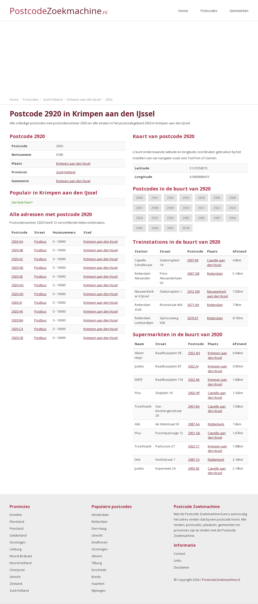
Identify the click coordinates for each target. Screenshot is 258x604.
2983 (201, 218)
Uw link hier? (22, 202)
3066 (154, 228)
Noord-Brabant (21, 556)
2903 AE (193, 468)
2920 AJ (17, 302)
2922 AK (194, 379)
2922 (216, 208)
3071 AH (193, 304)
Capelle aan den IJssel (216, 262)
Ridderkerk (216, 424)
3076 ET (192, 318)
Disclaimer (181, 567)
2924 (139, 218)
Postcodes (208, 10)
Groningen (18, 542)
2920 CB (17, 337)
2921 (201, 208)
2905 (216, 197)
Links (177, 560)
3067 (170, 228)
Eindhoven (100, 542)
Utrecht (15, 576)
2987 (216, 218)
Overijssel (17, 570)
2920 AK (17, 311)
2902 (170, 197)
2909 (170, 208)
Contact (179, 553)
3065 (139, 228)
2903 (185, 197)
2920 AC (17, 259)
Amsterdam (100, 514)
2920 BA (17, 320)
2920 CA (17, 329)
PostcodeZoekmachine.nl (221, 579)
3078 (185, 228)
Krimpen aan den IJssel (73, 163)
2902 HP (194, 393)
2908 (154, 208)
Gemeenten (239, 10)
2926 (170, 218)
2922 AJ (193, 366)
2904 (201, 197)
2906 (232, 197)
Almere (97, 556)
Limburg (15, 549)
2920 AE (17, 276)
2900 (139, 197)
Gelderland (18, 535)
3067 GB (193, 273)
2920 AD (17, 267)
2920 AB (17, 250)
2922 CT (193, 446)
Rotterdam (215, 273)
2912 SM (193, 291)
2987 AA (194, 424)
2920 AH (17, 294)
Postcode (58, 9)
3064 (232, 218)
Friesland (16, 528)
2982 (185, 218)
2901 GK (194, 433)
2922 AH (194, 353)
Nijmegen (99, 590)
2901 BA (194, 406)
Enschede (99, 570)
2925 (154, 218)
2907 (139, 208)
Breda (96, 576)
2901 (154, 197)
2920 (185, 208)
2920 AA (17, 241)
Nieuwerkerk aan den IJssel (217, 293)
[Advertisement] (129, 57)
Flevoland (17, 521)
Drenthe (16, 514)
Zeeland (16, 583)
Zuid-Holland (65, 172)
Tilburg (97, 563)
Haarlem (98, 583)
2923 (232, 208)
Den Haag (99, 528)
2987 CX (194, 459)
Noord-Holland (21, 563)
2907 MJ (192, 260)
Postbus (40, 241)
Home (183, 10)
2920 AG (18, 285)
